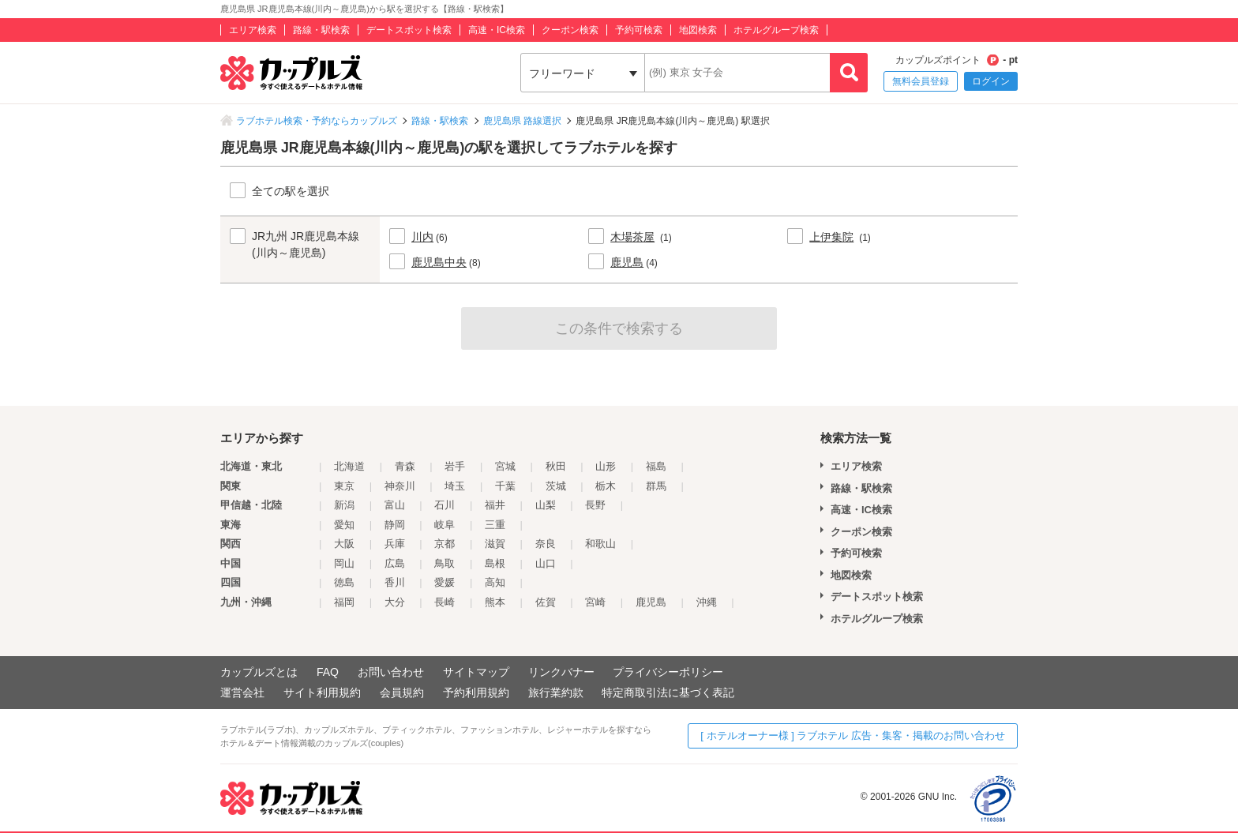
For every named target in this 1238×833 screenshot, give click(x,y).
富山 (395, 505)
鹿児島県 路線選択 (522, 120)
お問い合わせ (391, 672)
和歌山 (600, 544)
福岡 (344, 602)
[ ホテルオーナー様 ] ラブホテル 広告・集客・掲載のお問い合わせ (852, 735)
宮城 (505, 466)
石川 (444, 505)
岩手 (455, 466)
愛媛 (444, 582)
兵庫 (395, 544)
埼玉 (455, 486)
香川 (395, 582)
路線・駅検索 (321, 30)
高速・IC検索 (496, 30)
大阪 (344, 544)
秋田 (556, 466)
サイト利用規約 (322, 692)
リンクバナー (561, 672)
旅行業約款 (555, 692)
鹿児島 (626, 262)
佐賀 (545, 602)
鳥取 (444, 563)
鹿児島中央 (439, 262)
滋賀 (495, 544)
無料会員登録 (920, 81)
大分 (395, 602)
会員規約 (402, 692)
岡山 (344, 563)
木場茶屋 (632, 237)
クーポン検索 (570, 30)
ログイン (991, 81)
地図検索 (698, 30)
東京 (344, 486)
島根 (495, 563)
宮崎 (595, 602)
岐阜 (444, 525)
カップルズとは (259, 672)
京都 (444, 544)
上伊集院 (831, 237)
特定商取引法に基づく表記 (668, 692)
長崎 (444, 602)
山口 (545, 563)
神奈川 (400, 486)
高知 (495, 582)
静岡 (395, 525)
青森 (405, 466)
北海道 (349, 466)
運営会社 (242, 692)
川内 (422, 237)
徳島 (344, 582)
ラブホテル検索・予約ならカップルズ (316, 120)
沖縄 (706, 602)
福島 (656, 466)
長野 (595, 505)
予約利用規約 (476, 692)
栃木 (605, 486)
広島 (395, 563)
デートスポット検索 (409, 30)
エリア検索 (252, 30)
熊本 (495, 602)
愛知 (344, 525)
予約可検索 (638, 30)
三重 (495, 525)
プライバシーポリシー (668, 672)
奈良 (545, 544)
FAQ (328, 672)
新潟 (344, 505)
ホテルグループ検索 (776, 30)
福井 (495, 505)
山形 (605, 466)
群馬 (656, 486)
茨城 (556, 486)
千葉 (505, 486)
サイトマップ (476, 672)
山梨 (545, 505)
